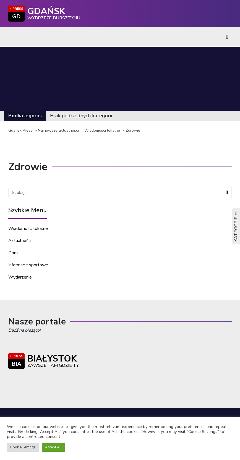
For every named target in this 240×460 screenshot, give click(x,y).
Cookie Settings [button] (23, 447)
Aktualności (19, 241)
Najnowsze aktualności (58, 130)
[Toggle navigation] (227, 37)
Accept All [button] (53, 447)
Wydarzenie (20, 277)
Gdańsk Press (20, 130)
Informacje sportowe (28, 265)
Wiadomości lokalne (102, 130)
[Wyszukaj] (227, 192)
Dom (13, 253)
